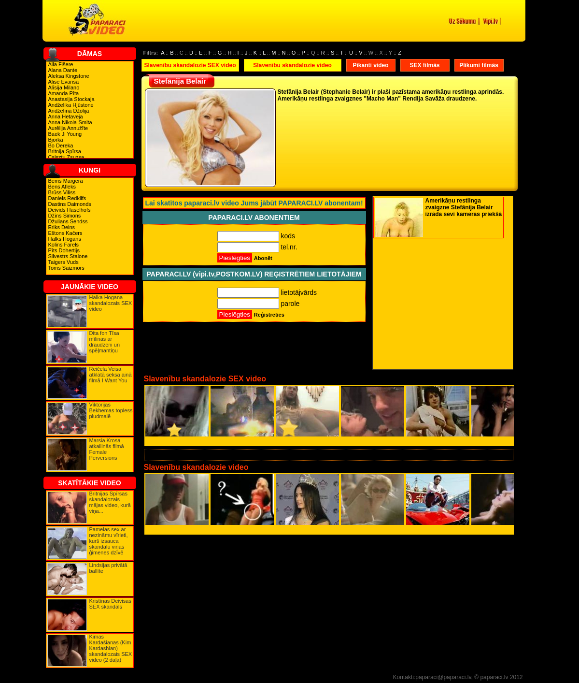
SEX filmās (424, 65)
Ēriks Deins (61, 227)
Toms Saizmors (66, 268)
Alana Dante (63, 70)
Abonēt (263, 258)
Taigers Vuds (63, 262)
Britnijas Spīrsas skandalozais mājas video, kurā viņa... (110, 502)
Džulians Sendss (68, 221)
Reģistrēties (269, 315)
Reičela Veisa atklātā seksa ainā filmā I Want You (110, 374)
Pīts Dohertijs (64, 250)
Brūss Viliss (62, 192)
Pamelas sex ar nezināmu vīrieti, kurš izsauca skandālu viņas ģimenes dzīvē (108, 540)
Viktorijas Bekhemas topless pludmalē (111, 410)
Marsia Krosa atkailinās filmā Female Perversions (106, 449)
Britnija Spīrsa (64, 151)
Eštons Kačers (65, 233)
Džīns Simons (64, 215)
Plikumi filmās (478, 65)
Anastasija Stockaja (71, 99)
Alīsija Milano (64, 87)
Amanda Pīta (63, 93)
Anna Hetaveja (65, 116)
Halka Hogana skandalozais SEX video (110, 303)
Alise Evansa (63, 82)
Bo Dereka (60, 145)
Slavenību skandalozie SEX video (190, 65)
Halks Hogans (64, 239)
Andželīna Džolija (68, 111)
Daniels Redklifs (67, 198)
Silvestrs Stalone (68, 256)
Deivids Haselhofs (69, 210)
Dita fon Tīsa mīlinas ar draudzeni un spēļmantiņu (104, 341)
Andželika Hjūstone (71, 105)
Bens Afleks (62, 186)
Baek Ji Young (65, 134)
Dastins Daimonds (69, 204)
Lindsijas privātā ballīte (108, 568)
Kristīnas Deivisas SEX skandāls (110, 604)
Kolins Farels (63, 244)
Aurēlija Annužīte (68, 128)
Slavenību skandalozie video (292, 65)
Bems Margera (65, 181)
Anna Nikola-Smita (70, 122)
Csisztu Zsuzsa (66, 157)
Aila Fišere (60, 64)
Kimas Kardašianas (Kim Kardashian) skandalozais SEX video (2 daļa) (110, 648)
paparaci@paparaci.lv (443, 677)
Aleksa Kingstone (68, 76)
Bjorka (55, 140)
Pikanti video (370, 65)
